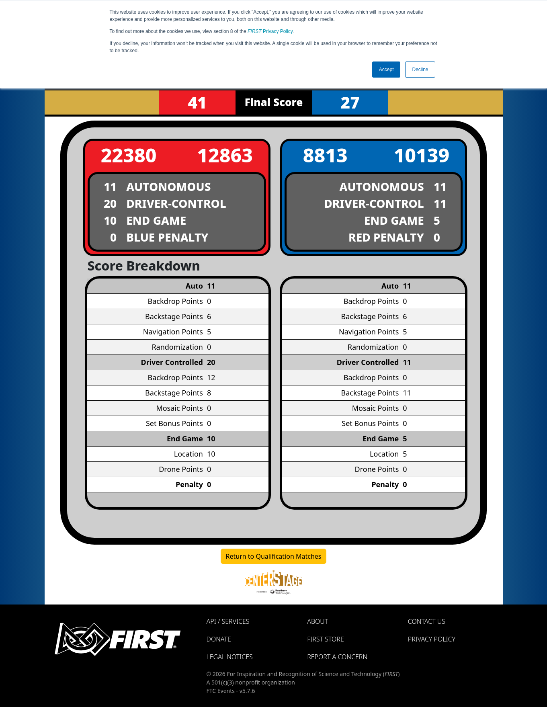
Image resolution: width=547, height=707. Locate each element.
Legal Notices (230, 656)
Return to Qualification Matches (274, 556)
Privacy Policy (270, 31)
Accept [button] (386, 69)
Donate (219, 639)
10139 (421, 155)
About (317, 621)
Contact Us (426, 621)
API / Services (228, 621)
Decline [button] (420, 69)
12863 (225, 155)
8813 (325, 155)
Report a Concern (337, 656)
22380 (129, 155)
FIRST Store (325, 639)
